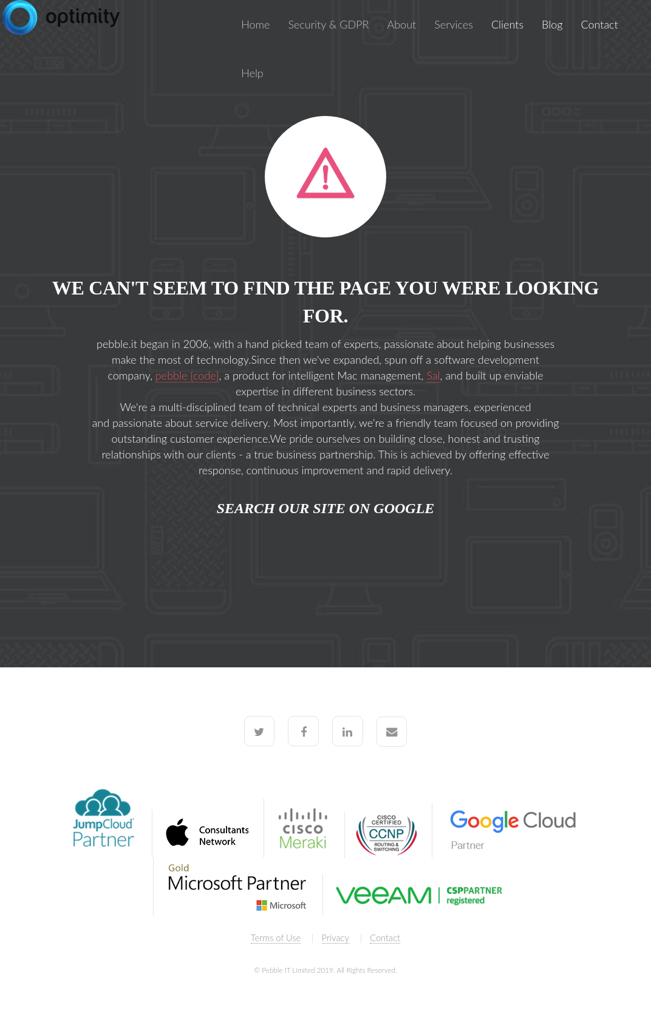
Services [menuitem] (453, 24)
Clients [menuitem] (507, 24)
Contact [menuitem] (599, 24)
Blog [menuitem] (552, 24)
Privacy (335, 938)
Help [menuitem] (252, 73)
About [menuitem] (401, 24)
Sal (433, 375)
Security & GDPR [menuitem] (328, 24)
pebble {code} (187, 375)
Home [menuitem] (255, 24)
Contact (385, 938)
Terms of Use (276, 938)
